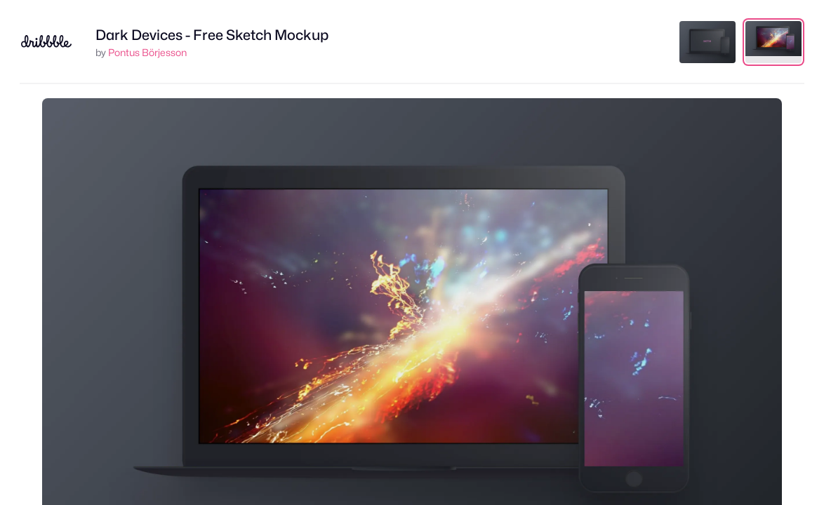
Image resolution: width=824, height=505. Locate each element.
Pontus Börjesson (147, 52)
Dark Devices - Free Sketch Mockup (211, 35)
